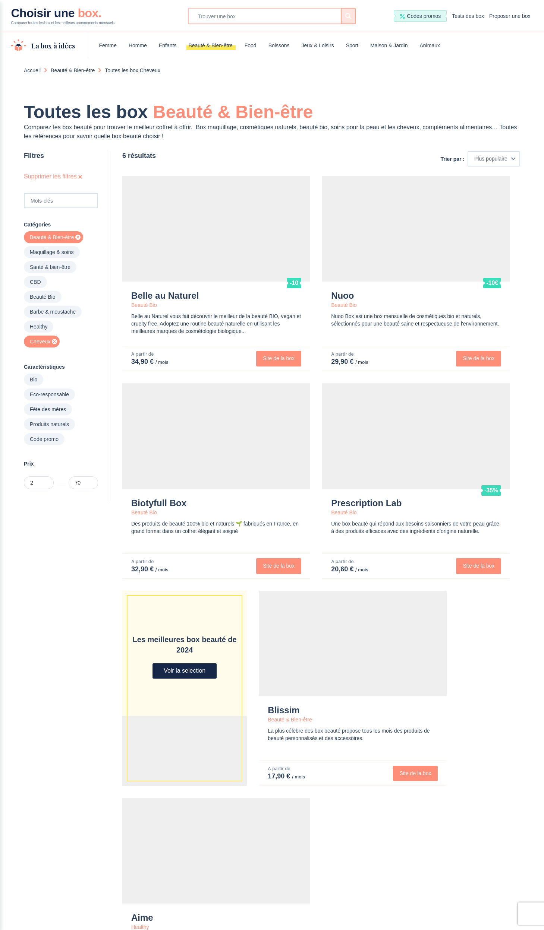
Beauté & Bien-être (210, 45)
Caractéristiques (44, 367)
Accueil (32, 70)
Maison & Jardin (389, 45)
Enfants (167, 45)
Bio (33, 380)
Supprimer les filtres (53, 176)
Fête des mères (48, 409)
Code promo (44, 439)
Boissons (279, 45)
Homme (138, 45)
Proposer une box (510, 16)
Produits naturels (49, 424)
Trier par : (452, 159)
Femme (108, 45)
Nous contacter (237, 764)
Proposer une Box (292, 764)
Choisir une (62, 16)
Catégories (37, 225)
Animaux (430, 45)
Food (251, 45)
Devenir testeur (348, 764)
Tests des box (468, 16)
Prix (29, 464)
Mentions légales (300, 902)
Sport (352, 45)
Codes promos (420, 16)
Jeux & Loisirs (317, 45)
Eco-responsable (49, 394)
